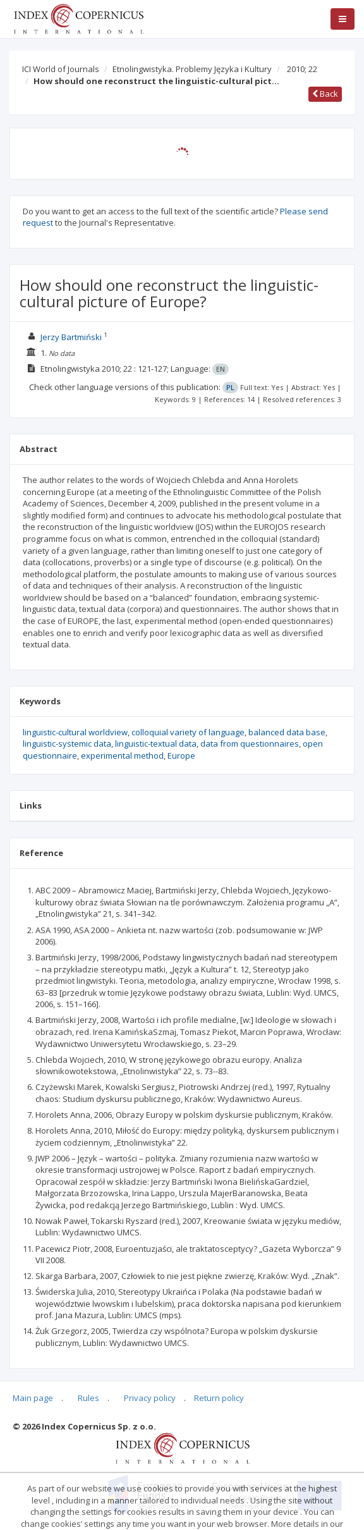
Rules (88, 1398)
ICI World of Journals (60, 69)
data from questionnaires (249, 743)
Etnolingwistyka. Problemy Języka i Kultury (192, 69)
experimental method (122, 755)
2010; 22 (302, 69)
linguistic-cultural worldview (75, 732)
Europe (181, 755)
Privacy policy (150, 1398)
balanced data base (286, 732)
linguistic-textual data (156, 743)
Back (325, 93)
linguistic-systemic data (67, 743)
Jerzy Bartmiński (71, 337)
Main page (33, 1398)
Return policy (219, 1398)
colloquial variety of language (188, 732)
